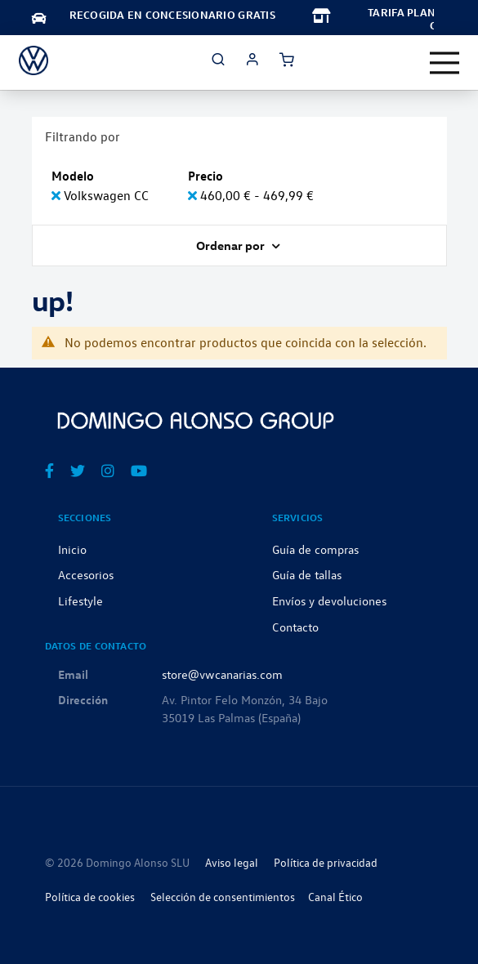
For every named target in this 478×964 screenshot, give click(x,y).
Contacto (295, 626)
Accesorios (86, 574)
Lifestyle (80, 600)
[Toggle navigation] (444, 63)
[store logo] (33, 60)
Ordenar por (231, 245)
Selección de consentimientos (222, 897)
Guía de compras (315, 549)
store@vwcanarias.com (222, 674)
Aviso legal (231, 862)
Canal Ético (335, 897)
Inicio (72, 549)
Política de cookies (90, 897)
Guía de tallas (307, 574)
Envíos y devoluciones (329, 600)
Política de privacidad (325, 862)
